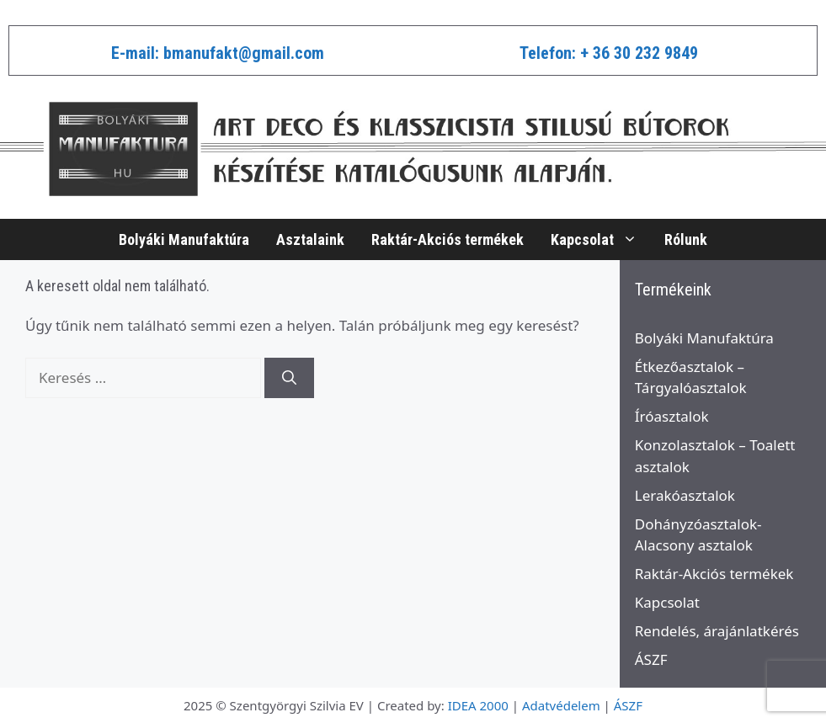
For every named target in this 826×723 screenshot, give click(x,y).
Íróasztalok (672, 416)
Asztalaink (310, 239)
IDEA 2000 (478, 705)
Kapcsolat (601, 239)
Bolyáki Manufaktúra (184, 239)
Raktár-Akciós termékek (447, 239)
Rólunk (685, 239)
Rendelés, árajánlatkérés (717, 631)
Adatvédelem (561, 705)
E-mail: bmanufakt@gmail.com (217, 53)
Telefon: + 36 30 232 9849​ (609, 53)
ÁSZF (651, 659)
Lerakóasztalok (685, 495)
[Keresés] (289, 378)
